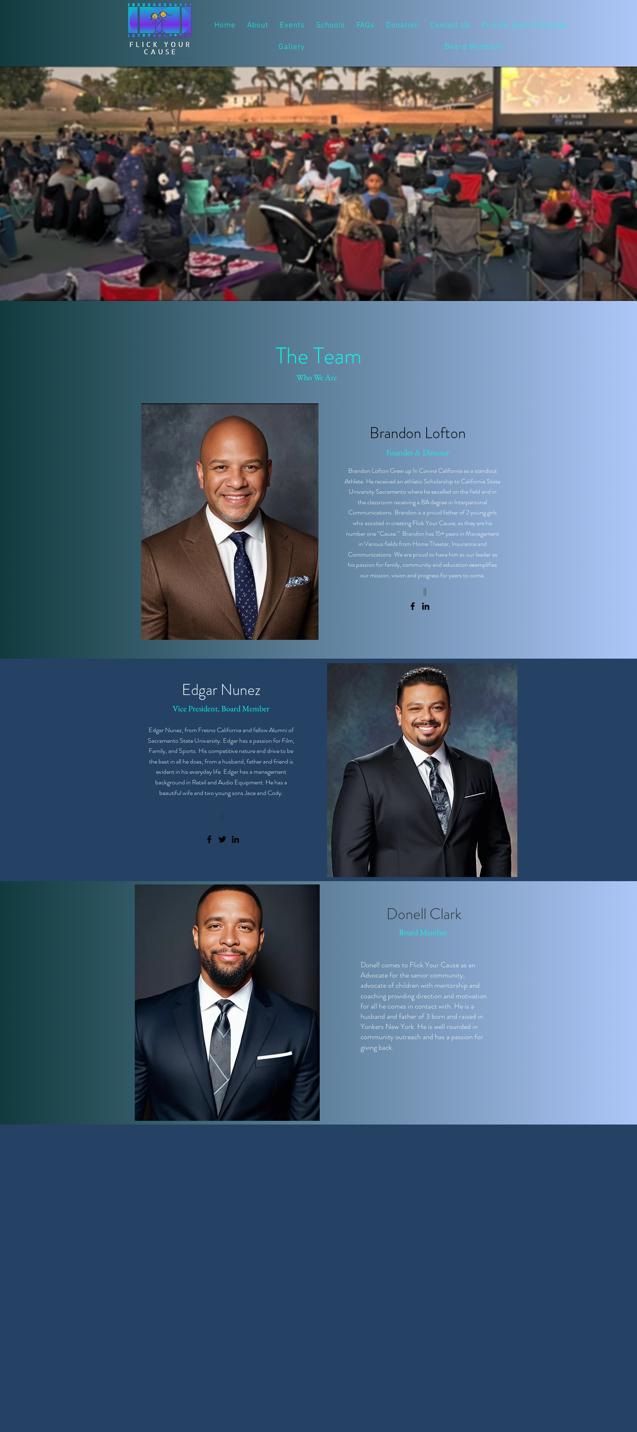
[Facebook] (413, 606)
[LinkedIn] (426, 606)
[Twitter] (222, 839)
